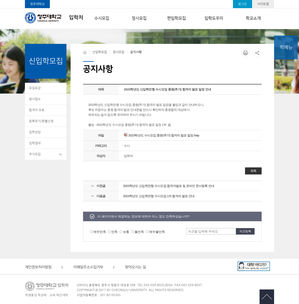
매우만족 (99, 232)
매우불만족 (157, 232)
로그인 (242, 4)
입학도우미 (214, 18)
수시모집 (101, 18)
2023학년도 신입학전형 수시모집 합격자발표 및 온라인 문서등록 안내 (168, 186)
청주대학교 (37, 4)
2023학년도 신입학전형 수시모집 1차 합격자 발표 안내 (158, 196)
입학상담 (35, 132)
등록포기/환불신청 (41, 121)
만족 (114, 232)
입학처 (54, 17)
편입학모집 (176, 18)
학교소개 (253, 18)
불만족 (139, 232)
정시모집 (139, 18)
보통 (126, 232)
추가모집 (35, 154)
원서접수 (35, 99)
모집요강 (35, 88)
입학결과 (35, 143)
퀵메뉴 (286, 47)
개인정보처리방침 (38, 267)
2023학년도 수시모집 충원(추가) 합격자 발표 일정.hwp (161, 135)
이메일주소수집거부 (88, 267)
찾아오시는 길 (135, 267)
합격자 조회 (36, 110)
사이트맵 (263, 4)
